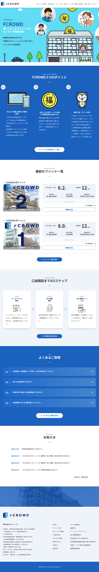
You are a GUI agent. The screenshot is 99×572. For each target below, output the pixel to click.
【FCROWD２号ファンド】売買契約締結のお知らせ (40, 470)
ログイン (94, 4)
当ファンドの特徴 (41, 4)
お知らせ (65, 4)
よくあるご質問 (73, 4)
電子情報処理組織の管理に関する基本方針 (83, 542)
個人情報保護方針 (75, 535)
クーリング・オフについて (78, 531)
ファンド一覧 (58, 4)
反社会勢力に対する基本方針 (79, 538)
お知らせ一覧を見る (81, 477)
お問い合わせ (87, 4)
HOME (54, 525)
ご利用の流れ (50, 4)
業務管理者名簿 (75, 548)
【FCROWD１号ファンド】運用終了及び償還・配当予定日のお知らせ (46, 463)
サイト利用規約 (75, 525)
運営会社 (81, 4)
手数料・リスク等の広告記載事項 (80, 545)
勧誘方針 (73, 528)
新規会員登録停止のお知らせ (32, 449)
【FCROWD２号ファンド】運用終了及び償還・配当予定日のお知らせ (46, 456)
